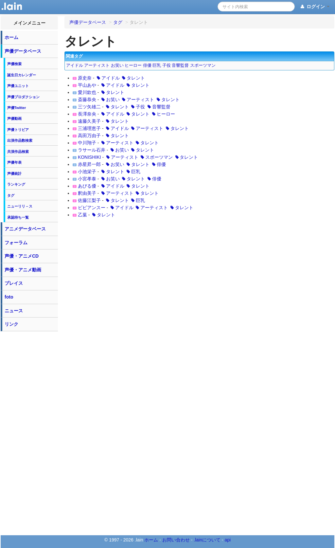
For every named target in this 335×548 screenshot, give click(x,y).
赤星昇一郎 (89, 164)
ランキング (16, 184)
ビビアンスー (91, 207)
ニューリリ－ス (19, 206)
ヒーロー (133, 65)
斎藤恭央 (87, 99)
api (227, 539)
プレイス (14, 283)
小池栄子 (87, 171)
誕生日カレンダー (21, 75)
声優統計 (14, 173)
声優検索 (14, 64)
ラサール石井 (91, 150)
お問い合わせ (176, 539)
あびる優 (87, 186)
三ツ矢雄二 (89, 106)
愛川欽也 (87, 92)
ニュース (14, 310)
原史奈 (85, 78)
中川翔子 (87, 142)
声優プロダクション (23, 97)
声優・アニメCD (22, 256)
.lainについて (207, 539)
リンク (11, 324)
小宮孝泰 (87, 178)
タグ (10, 195)
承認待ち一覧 (18, 217)
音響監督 (180, 65)
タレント (133, 78)
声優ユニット (18, 86)
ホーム (11, 37)
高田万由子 (89, 135)
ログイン (314, 6)
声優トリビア (18, 130)
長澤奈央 (87, 114)
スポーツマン (203, 65)
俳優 (147, 65)
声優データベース (23, 51)
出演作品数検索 (19, 140)
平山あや (87, 85)
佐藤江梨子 (89, 200)
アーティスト (97, 65)
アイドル (74, 65)
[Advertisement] (29, 433)
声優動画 (14, 118)
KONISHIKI (89, 157)
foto (9, 297)
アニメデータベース (25, 228)
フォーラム (16, 242)
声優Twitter (16, 108)
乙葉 (82, 214)
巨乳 (156, 65)
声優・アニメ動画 (23, 269)
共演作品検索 (18, 152)
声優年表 (14, 162)
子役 (166, 65)
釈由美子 (87, 193)
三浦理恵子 (89, 128)
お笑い (117, 65)
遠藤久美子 (89, 121)
